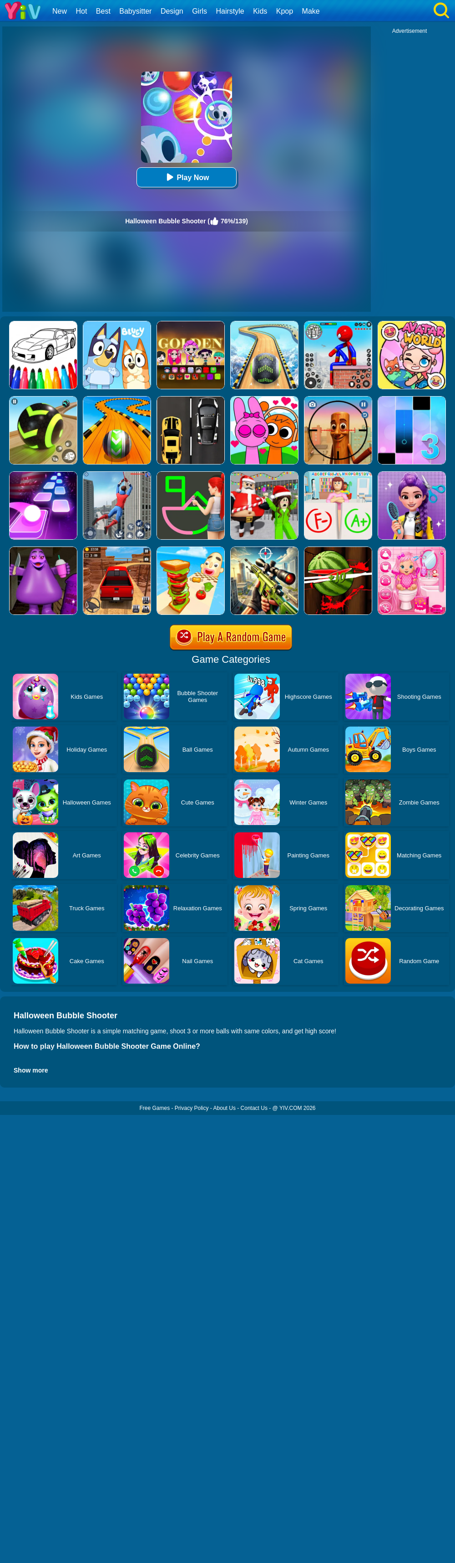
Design (172, 11)
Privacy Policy (192, 1108)
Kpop (284, 11)
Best (103, 11)
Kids (260, 11)
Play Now (186, 177)
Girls (199, 11)
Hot (81, 11)
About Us (224, 1108)
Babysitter (135, 11)
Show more (31, 1070)
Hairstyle (230, 11)
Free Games (154, 1108)
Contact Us (254, 1108)
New (59, 11)
